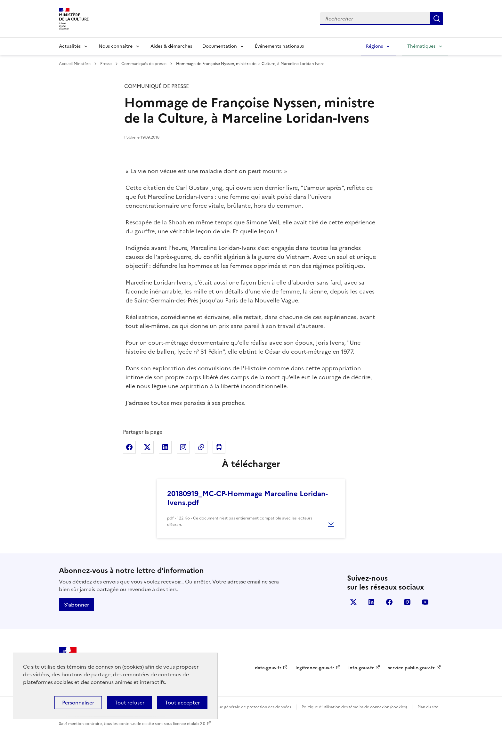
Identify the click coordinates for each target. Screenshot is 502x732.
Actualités (70, 46)
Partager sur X (147, 447)
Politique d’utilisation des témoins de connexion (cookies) (354, 707)
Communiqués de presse (144, 64)
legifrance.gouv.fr (315, 667)
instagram (407, 602)
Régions (374, 46)
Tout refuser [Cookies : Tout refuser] (129, 702)
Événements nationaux (279, 46)
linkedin (371, 602)
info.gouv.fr (361, 667)
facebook (389, 602)
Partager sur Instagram (183, 447)
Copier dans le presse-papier (201, 447)
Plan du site (427, 707)
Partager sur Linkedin (165, 447)
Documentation (219, 46)
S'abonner (76, 604)
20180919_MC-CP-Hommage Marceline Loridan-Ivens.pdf (247, 498)
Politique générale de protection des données (249, 707)
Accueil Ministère (75, 64)
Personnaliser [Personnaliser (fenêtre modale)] (78, 702)
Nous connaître (116, 46)
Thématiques (421, 46)
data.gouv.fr (268, 667)
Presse (106, 64)
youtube (425, 602)
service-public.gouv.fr (411, 667)
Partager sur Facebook (129, 447)
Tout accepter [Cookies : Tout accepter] (182, 702)
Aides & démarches (171, 46)
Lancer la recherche (436, 18)
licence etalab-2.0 (189, 724)
